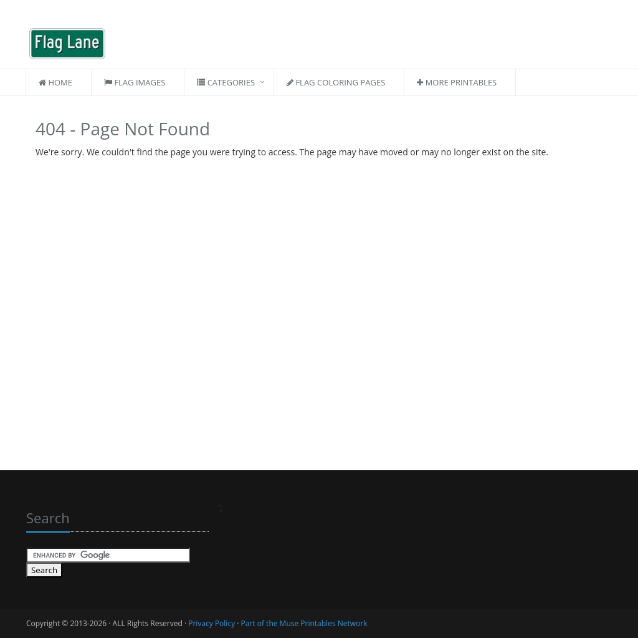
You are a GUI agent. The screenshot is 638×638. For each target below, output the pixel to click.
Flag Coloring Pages (336, 82)
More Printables (457, 82)
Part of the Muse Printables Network (304, 623)
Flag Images (134, 82)
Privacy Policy (211, 623)
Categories (226, 82)
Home (55, 82)
